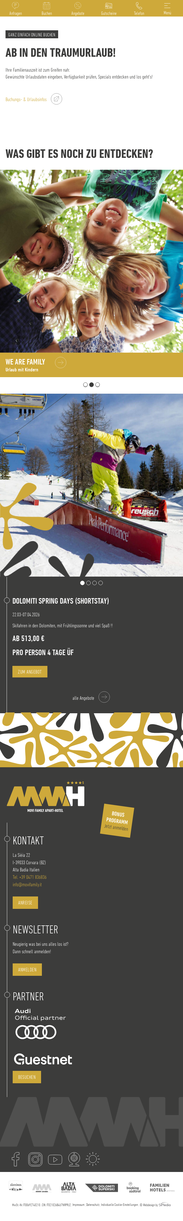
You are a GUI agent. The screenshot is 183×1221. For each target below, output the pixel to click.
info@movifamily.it (27, 884)
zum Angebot (30, 672)
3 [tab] (97, 384)
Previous (157, 566)
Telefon (139, 13)
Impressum (78, 1205)
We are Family (25, 365)
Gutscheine (109, 13)
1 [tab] (85, 384)
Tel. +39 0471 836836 (30, 877)
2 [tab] (91, 384)
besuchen (27, 1077)
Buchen (47, 13)
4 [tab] (100, 583)
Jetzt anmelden (116, 821)
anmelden (27, 970)
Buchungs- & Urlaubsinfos (26, 99)
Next (172, 566)
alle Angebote (83, 698)
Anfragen (15, 13)
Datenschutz (92, 1205)
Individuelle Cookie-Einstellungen (119, 1205)
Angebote (77, 13)
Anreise (25, 903)
